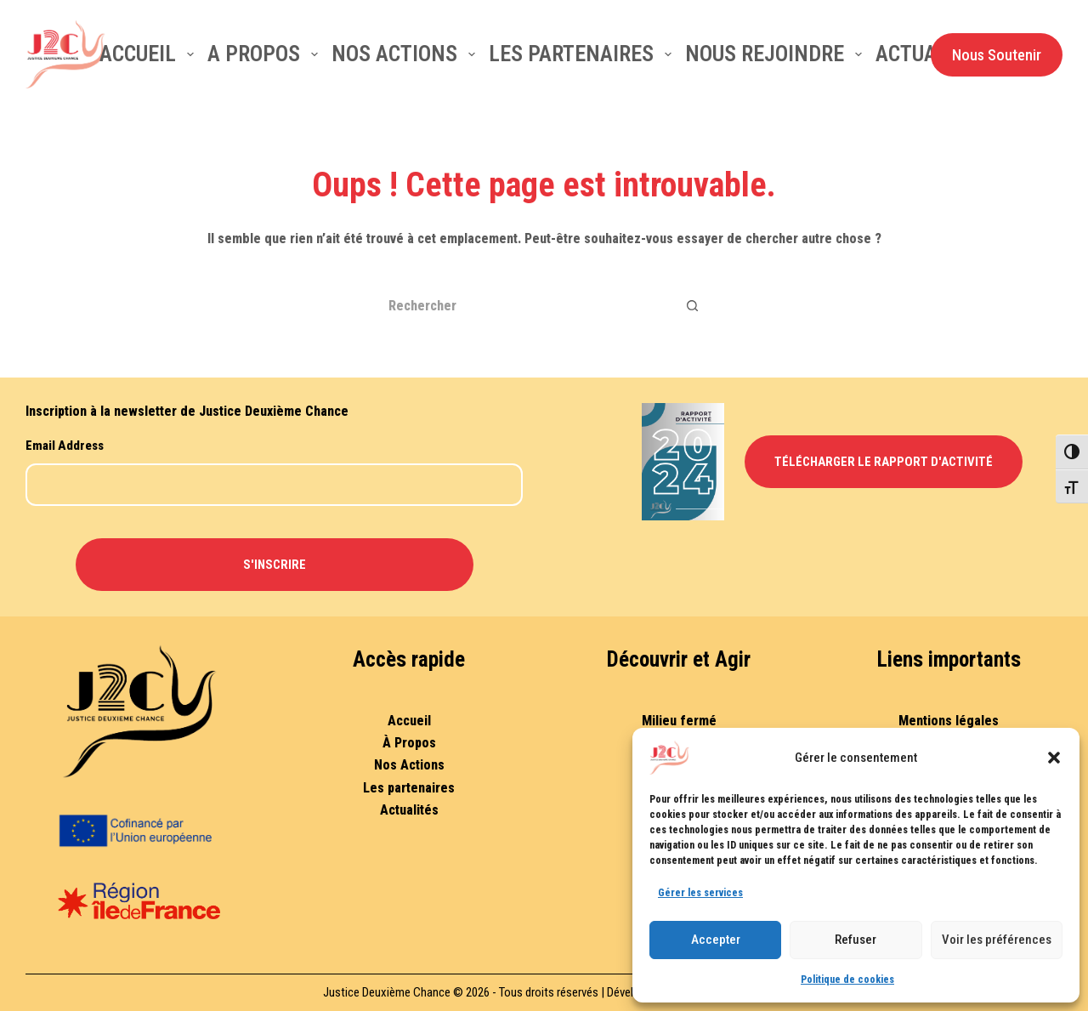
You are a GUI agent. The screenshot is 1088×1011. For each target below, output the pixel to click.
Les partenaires (583, 53)
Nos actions (407, 53)
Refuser (855, 939)
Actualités (409, 810)
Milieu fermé (679, 721)
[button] (1054, 757)
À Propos (409, 743)
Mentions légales (948, 721)
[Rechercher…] (523, 305)
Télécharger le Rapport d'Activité (883, 461)
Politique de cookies (847, 979)
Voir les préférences (996, 939)
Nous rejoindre (777, 53)
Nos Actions (409, 765)
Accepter (715, 939)
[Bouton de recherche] (693, 305)
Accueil (150, 53)
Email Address (65, 445)
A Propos (266, 53)
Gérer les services (700, 893)
